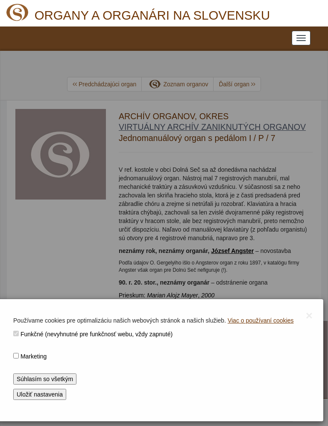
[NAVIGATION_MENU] (301, 38)
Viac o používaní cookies (261, 320)
